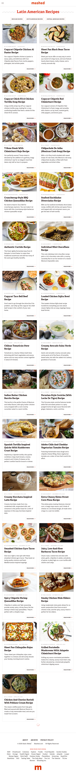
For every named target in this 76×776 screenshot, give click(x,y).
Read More (30, 69)
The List (47, 758)
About (25, 740)
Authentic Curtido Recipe (17, 247)
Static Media (27, 744)
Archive (34, 740)
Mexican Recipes (17, 19)
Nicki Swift (24, 756)
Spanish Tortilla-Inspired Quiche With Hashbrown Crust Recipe (17, 447)
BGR (8, 752)
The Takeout (56, 758)
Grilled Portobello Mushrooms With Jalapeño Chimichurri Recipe (55, 650)
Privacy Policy (47, 740)
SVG (17, 758)
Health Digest (24, 754)
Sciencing (55, 756)
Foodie (40, 752)
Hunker (45, 754)
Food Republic (49, 752)
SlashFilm (64, 756)
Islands (52, 754)
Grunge (15, 754)
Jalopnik (59, 754)
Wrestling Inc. (41, 760)
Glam (9, 754)
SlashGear (10, 758)
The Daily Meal (37, 758)
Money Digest (13, 756)
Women (32, 760)
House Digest (36, 754)
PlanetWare (46, 756)
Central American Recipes (55, 19)
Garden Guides (61, 752)
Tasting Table (25, 758)
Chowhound (16, 752)
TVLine (64, 758)
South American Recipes (35, 19)
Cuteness (25, 752)
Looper (66, 754)
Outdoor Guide (35, 756)
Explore (33, 752)
